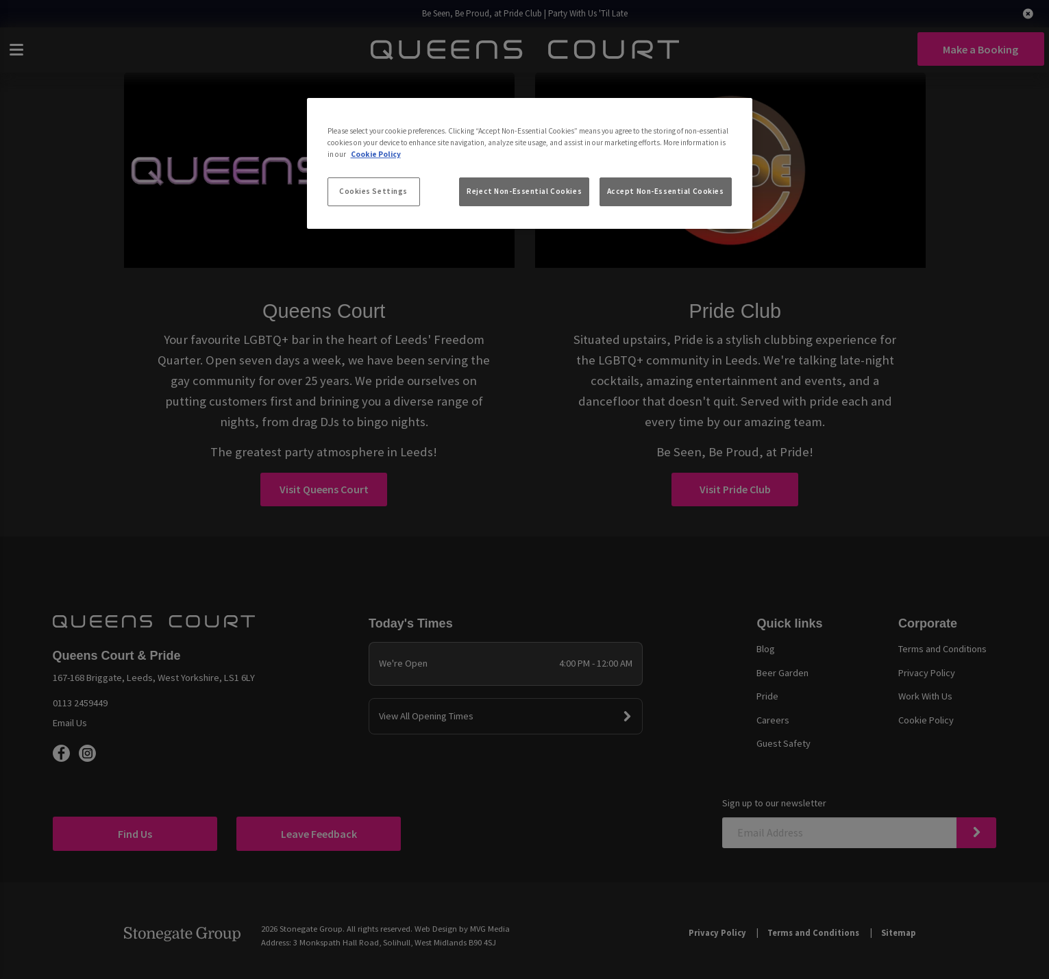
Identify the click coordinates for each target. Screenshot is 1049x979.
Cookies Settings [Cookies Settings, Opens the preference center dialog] (373, 191)
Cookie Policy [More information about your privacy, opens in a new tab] (376, 154)
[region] (529, 164)
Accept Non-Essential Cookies (665, 191)
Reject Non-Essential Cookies (524, 191)
